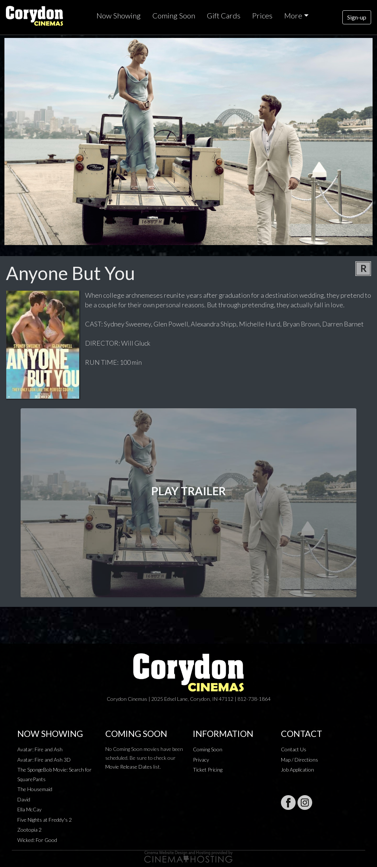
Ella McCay (29, 809)
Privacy (201, 759)
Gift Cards (223, 15)
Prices (262, 15)
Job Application (297, 769)
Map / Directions (299, 759)
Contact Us (293, 749)
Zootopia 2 (29, 829)
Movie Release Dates (128, 766)
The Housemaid (34, 789)
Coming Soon (173, 15)
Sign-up (356, 17)
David (23, 799)
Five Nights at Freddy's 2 (44, 820)
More (293, 15)
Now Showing (118, 15)
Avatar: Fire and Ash (40, 749)
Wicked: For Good (37, 840)
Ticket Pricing (207, 769)
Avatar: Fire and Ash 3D (44, 759)
